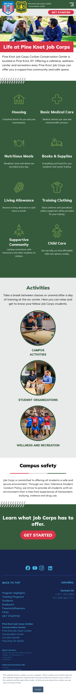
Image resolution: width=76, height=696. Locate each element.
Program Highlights (13, 593)
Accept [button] (38, 689)
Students (7, 600)
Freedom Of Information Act (13, 655)
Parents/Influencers (13, 608)
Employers (8, 604)
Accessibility (7, 657)
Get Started (61, 12)
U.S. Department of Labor (12, 669)
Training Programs (13, 596)
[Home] (8, 8)
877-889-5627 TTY (63, 597)
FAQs (5, 612)
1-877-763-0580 (64, 594)
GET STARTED (11, 616)
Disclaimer (6, 659)
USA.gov (5, 667)
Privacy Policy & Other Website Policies (17, 653)
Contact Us (67, 590)
